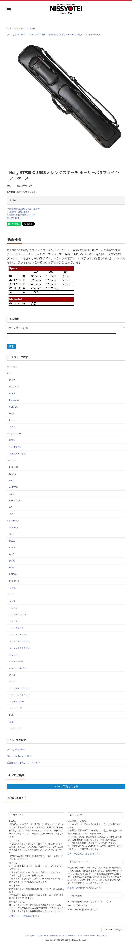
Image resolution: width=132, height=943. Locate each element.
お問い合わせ (30, 935)
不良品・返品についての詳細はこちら (85, 888)
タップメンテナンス (18, 634)
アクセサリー (15, 728)
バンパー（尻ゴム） (18, 668)
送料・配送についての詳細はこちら (84, 854)
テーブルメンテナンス (19, 688)
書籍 (11, 722)
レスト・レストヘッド (19, 695)
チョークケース (16, 628)
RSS (98, 935)
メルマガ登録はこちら (66, 786)
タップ (12, 601)
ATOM (104, 935)
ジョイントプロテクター (20, 648)
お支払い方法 (43, 935)
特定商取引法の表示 (67, 935)
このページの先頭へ (113, 929)
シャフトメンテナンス (19, 641)
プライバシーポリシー (86, 935)
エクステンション (17, 614)
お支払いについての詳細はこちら (24, 916)
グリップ (13, 655)
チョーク (13, 621)
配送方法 (53, 935)
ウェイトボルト (16, 661)
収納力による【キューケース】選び (23, 763)
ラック (12, 681)
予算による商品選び (16, 749)
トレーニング (15, 708)
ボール (12, 675)
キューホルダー (16, 701)
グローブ (13, 608)
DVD (11, 715)
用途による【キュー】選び (19, 756)
